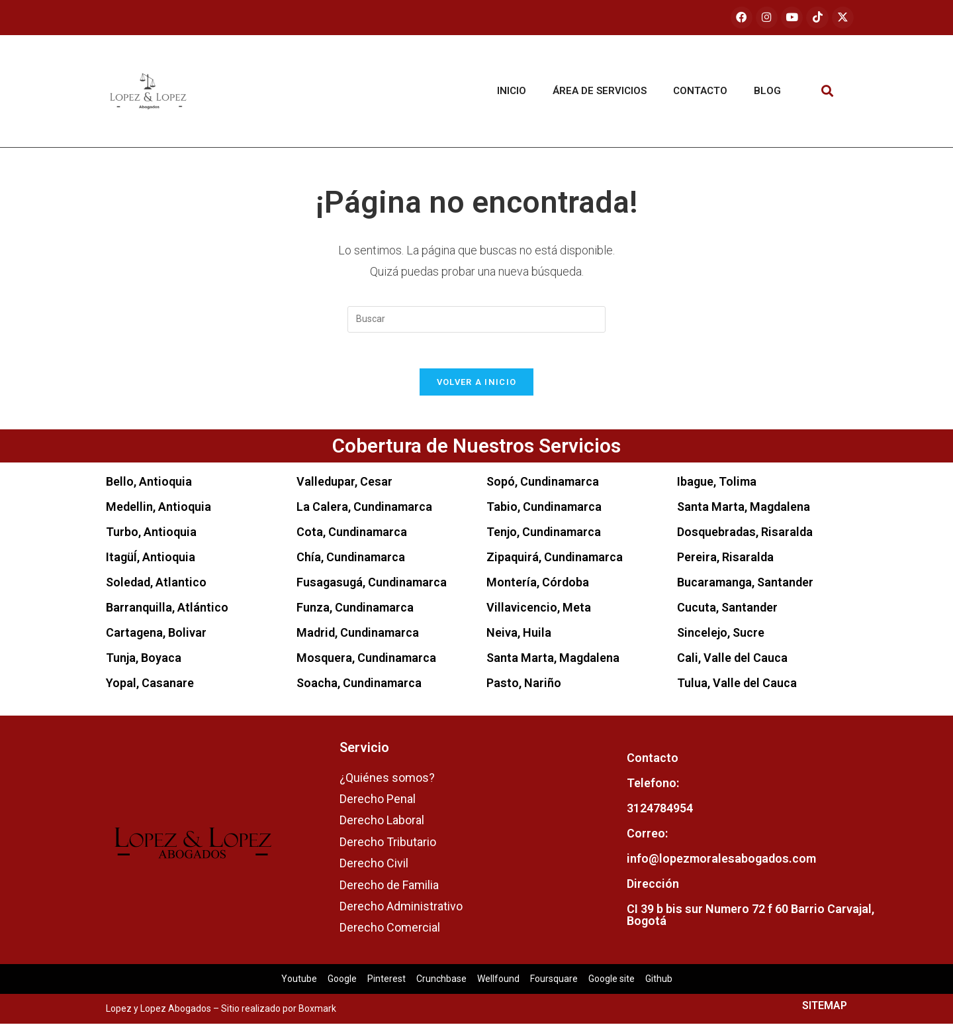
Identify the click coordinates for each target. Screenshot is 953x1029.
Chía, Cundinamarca (350, 562)
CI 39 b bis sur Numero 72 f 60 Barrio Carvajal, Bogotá (750, 920)
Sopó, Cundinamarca (542, 486)
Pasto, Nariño (523, 687)
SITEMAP (824, 1010)
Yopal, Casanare (150, 687)
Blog (767, 91)
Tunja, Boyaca (143, 662)
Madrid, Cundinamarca (357, 637)
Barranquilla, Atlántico (167, 612)
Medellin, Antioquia (158, 511)
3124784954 (660, 813)
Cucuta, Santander (727, 612)
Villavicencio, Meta (538, 612)
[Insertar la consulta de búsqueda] (476, 319)
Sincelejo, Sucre (720, 637)
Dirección (653, 889)
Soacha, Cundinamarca (359, 687)
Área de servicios (600, 91)
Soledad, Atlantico (156, 587)
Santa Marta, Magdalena (552, 662)
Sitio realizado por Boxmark (278, 1013)
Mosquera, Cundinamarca (366, 662)
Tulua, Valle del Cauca (737, 687)
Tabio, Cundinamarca (544, 511)
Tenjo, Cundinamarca (543, 536)
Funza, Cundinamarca (355, 612)
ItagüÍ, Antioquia (150, 562)
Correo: (647, 838)
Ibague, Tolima (716, 486)
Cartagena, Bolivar (156, 637)
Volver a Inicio (477, 387)
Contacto (700, 91)
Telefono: (653, 788)
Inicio (511, 91)
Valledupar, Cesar (344, 486)
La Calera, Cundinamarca (364, 511)
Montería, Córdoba (537, 587)
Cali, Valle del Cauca (732, 662)
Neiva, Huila (518, 637)
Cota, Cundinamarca (351, 536)
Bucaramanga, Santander (745, 587)
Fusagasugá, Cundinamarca (371, 587)
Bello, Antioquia (149, 486)
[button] (828, 92)
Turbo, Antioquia (151, 536)
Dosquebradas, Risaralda (745, 536)
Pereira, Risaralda (725, 562)
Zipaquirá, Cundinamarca (554, 562)
